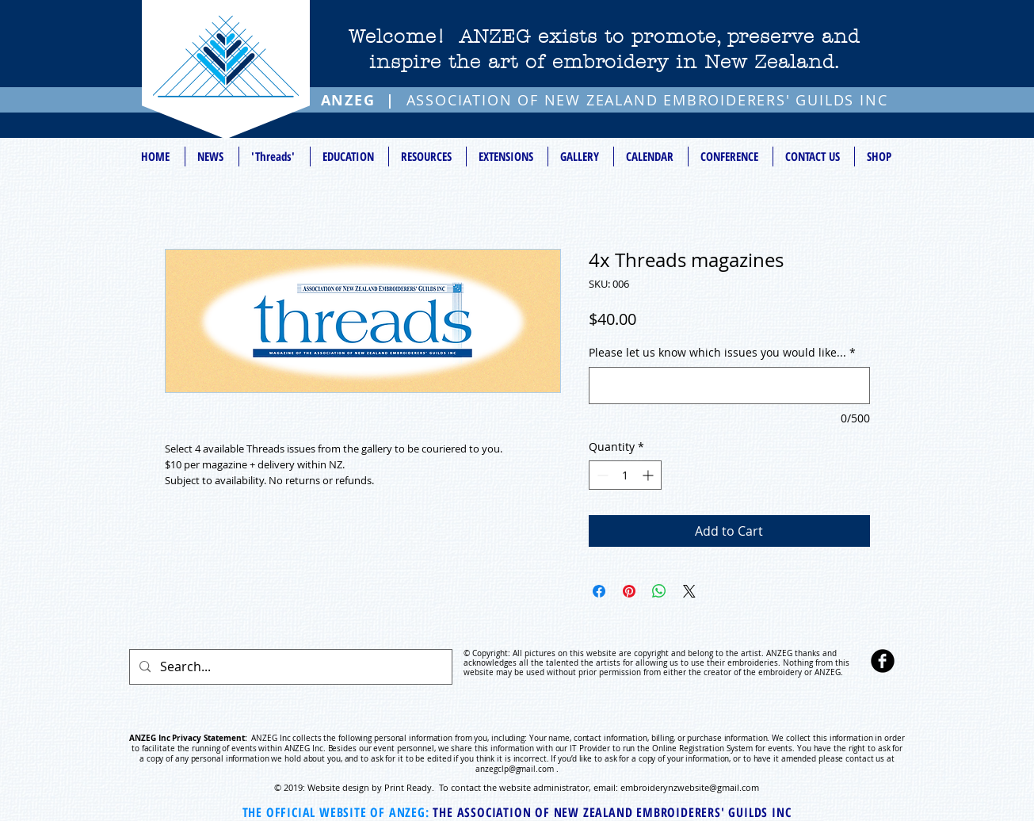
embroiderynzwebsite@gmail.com (689, 787)
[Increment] (649, 475)
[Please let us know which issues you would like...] (729, 385)
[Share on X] (689, 591)
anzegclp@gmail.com (514, 769)
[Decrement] (601, 475)
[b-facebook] (883, 661)
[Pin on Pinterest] (629, 591)
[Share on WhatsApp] (659, 591)
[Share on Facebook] (599, 591)
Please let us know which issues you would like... (722, 352)
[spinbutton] (625, 475)
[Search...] (289, 667)
